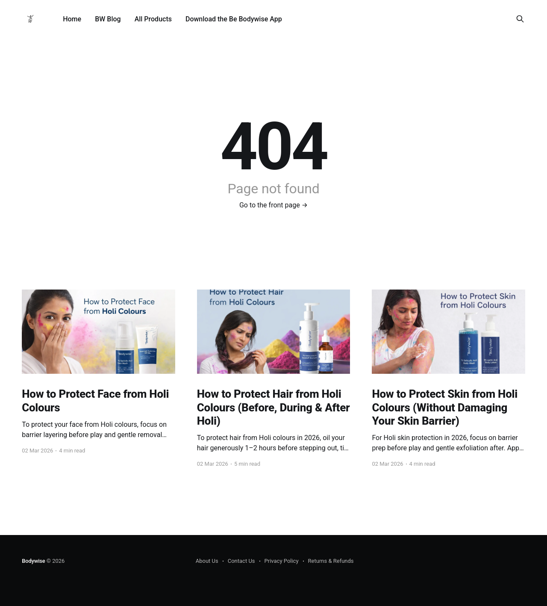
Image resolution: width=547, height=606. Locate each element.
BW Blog (108, 19)
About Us (207, 561)
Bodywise (33, 561)
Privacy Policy (282, 561)
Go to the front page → (273, 205)
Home (72, 19)
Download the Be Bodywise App (233, 19)
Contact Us (241, 561)
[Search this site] (520, 19)
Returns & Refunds (331, 561)
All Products (153, 19)
